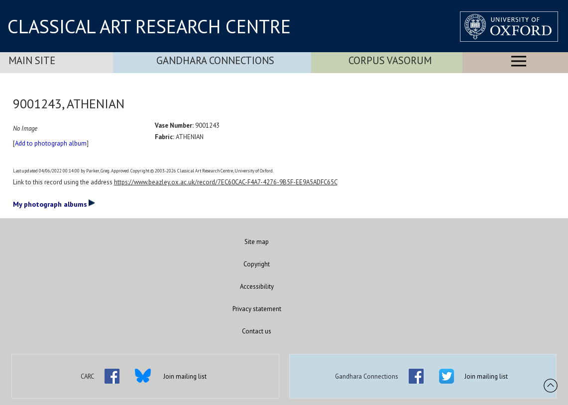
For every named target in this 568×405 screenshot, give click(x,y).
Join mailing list (185, 376)
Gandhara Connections (215, 60)
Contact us (256, 331)
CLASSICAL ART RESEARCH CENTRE (149, 26)
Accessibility (257, 286)
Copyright (256, 264)
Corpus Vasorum (390, 60)
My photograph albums (54, 204)
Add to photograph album (51, 143)
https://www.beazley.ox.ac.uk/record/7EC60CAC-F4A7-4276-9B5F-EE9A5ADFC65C (226, 182)
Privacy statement (256, 309)
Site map (256, 242)
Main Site (31, 60)
